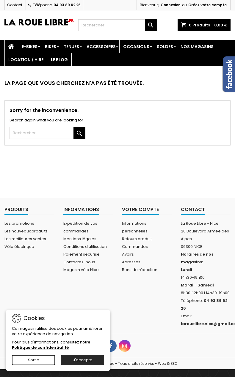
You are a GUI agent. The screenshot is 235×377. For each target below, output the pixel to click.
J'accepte (83, 360)
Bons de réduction (139, 270)
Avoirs (128, 254)
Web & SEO (167, 363)
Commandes (135, 246)
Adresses (131, 262)
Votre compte (140, 209)
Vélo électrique (19, 246)
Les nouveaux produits (26, 231)
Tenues (71, 47)
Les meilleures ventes (25, 239)
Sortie (33, 360)
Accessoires (101, 47)
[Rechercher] (117, 25)
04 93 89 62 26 (67, 4)
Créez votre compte (207, 4)
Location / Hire (25, 60)
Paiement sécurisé (81, 254)
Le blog (59, 60)
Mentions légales (79, 239)
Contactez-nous (79, 262)
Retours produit (137, 239)
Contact (14, 4)
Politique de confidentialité (40, 347)
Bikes (50, 47)
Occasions (136, 47)
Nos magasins (197, 47)
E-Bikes (29, 47)
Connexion (171, 4)
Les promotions (19, 223)
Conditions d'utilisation (85, 246)
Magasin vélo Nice (81, 270)
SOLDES (165, 47)
